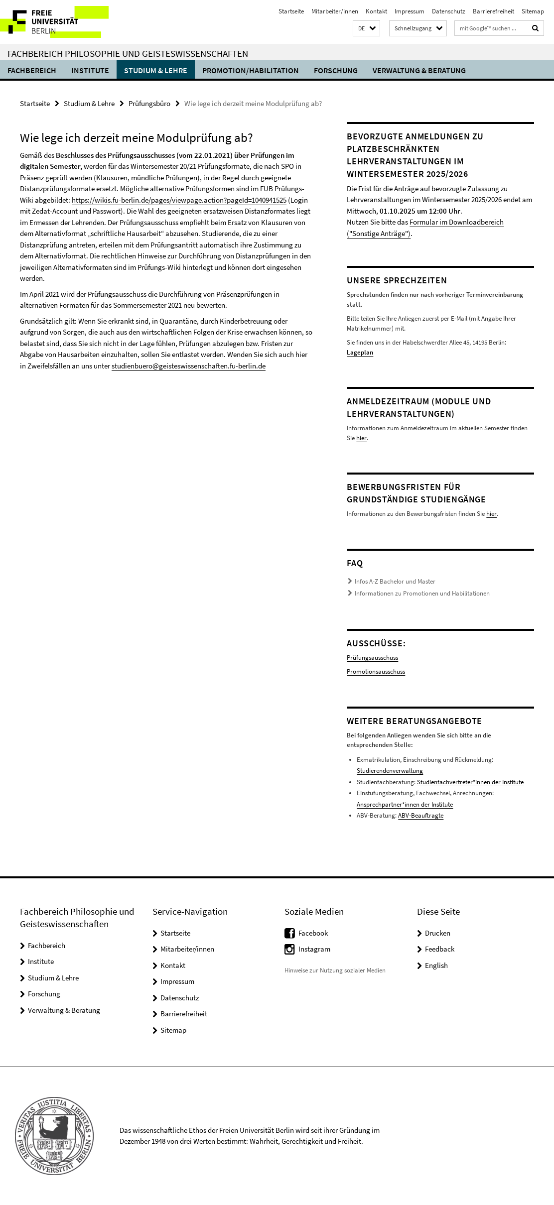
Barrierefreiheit (493, 11)
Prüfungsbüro (149, 103)
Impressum (409, 11)
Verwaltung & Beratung (419, 70)
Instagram (314, 949)
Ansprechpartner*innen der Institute (405, 804)
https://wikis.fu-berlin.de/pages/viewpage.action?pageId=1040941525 (179, 200)
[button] (366, 28)
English (436, 965)
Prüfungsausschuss (372, 657)
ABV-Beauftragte (420, 815)
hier (361, 438)
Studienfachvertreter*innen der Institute (470, 782)
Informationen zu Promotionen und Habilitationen (422, 593)
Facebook (313, 933)
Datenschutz (448, 11)
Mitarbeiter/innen (334, 11)
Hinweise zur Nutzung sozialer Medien (335, 970)
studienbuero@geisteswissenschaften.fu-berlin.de (189, 365)
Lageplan (360, 352)
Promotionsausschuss (376, 671)
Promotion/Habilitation (250, 70)
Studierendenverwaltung (390, 770)
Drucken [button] (437, 933)
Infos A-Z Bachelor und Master (395, 581)
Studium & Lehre (155, 70)
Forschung (336, 70)
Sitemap (533, 11)
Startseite (291, 11)
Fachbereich (31, 70)
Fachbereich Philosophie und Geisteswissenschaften (127, 53)
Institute (90, 70)
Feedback (439, 949)
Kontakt (376, 11)
